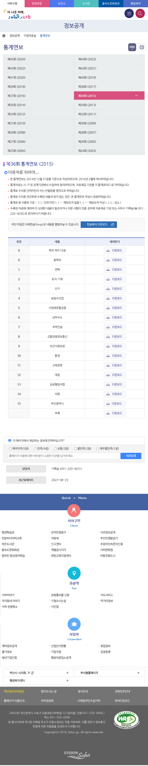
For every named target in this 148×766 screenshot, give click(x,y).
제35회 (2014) (17, 105)
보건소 (61, 3)
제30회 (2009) (87, 123)
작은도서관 (8, 544)
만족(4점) (41, 448)
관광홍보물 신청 (60, 595)
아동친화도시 (107, 555)
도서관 (86, 3)
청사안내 (83, 691)
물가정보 (7, 652)
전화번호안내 (122, 691)
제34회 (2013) (87, 105)
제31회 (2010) (17, 123)
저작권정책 (47, 701)
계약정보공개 (9, 646)
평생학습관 (8, 532)
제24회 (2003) (87, 151)
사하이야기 (8, 595)
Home (4, 35)
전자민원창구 (58, 532)
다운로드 (117, 250)
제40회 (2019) (87, 77)
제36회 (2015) (87, 96)
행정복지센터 (17, 680)
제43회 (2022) (17, 68)
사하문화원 (106, 550)
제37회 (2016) (17, 96)
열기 (132, 47)
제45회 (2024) (17, 59)
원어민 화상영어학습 (13, 555)
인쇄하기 (142, 47)
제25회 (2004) (17, 151)
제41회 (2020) (17, 77)
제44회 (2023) (87, 59)
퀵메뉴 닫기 (74, 498)
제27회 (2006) (17, 141)
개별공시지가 (58, 550)
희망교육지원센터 (61, 555)
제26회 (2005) (87, 141)
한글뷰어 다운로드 (97, 224)
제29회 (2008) (17, 132)
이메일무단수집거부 (89, 701)
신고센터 (56, 544)
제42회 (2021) (87, 68)
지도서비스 (106, 595)
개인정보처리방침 (14, 691)
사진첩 (55, 606)
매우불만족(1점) (108, 448)
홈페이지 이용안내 (14, 701)
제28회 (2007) (87, 132)
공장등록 (105, 652)
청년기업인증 (9, 657)
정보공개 (15, 35)
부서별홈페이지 (89, 673)
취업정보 (105, 646)
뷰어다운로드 (122, 701)
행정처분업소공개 (61, 657)
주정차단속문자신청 (111, 544)
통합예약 (136, 3)
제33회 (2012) (17, 114)
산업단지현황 (58, 646)
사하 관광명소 (10, 606)
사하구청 (12, 3)
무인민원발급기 (109, 538)
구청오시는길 (58, 601)
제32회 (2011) (87, 114)
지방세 (55, 538)
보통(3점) (61, 448)
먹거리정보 (106, 601)
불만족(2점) (83, 448)
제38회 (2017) (87, 86)
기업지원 (56, 652)
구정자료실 (30, 35)
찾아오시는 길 (48, 691)
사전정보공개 (107, 532)
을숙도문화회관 (111, 3)
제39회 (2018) (17, 86)
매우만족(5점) (19, 448)
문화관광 (37, 3)
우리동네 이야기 (11, 601)
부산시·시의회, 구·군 (22, 673)
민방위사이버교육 (12, 538)
